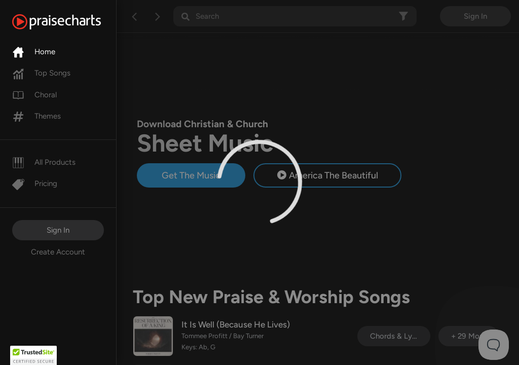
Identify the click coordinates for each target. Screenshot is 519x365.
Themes (36, 116)
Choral (34, 94)
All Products (44, 162)
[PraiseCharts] (69, 21)
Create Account (58, 252)
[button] (33, 355)
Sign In (58, 230)
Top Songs (41, 73)
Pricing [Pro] (34, 183)
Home (33, 51)
